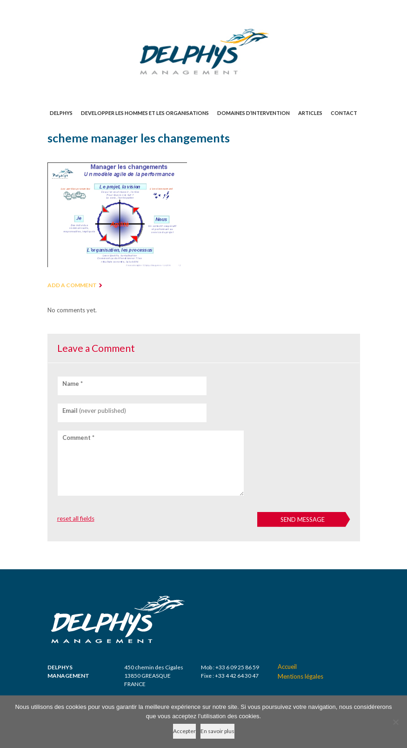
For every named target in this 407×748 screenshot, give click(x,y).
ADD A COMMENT (72, 285)
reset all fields (75, 518)
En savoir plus (217, 731)
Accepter (184, 731)
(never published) (94, 410)
